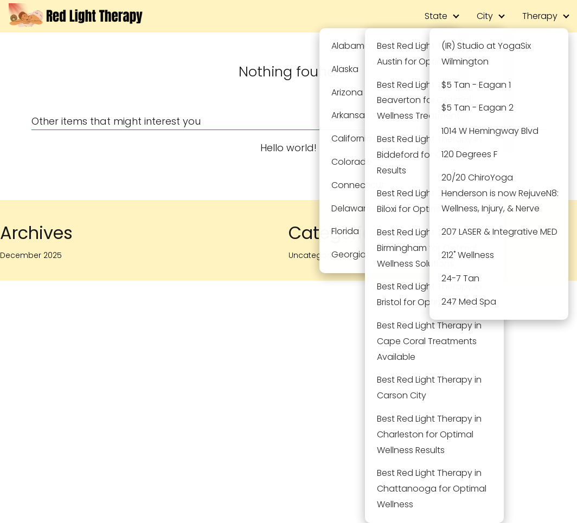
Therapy (539, 16)
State (436, 16)
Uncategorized (316, 255)
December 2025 (31, 255)
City (485, 16)
